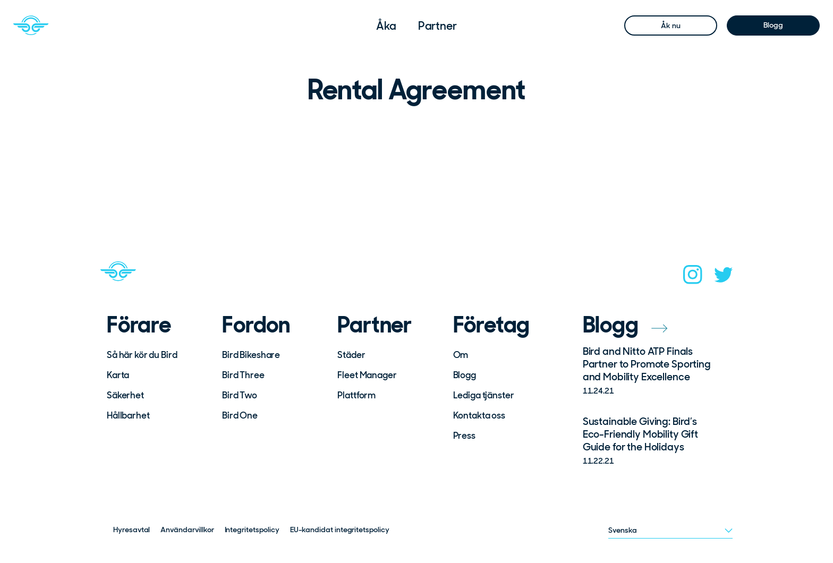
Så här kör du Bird (142, 355)
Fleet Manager (366, 375)
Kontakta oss (479, 415)
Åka (386, 26)
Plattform (356, 395)
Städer (351, 355)
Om (461, 355)
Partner (437, 26)
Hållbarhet (128, 415)
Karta (118, 375)
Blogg (773, 25)
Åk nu (670, 25)
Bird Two (239, 395)
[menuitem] (386, 25)
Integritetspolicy (252, 529)
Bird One (240, 415)
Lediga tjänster (483, 395)
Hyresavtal (131, 529)
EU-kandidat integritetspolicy (339, 529)
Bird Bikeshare (251, 355)
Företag (491, 325)
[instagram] (692, 278)
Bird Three (243, 375)
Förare (139, 325)
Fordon (256, 325)
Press (464, 435)
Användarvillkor (187, 529)
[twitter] (723, 278)
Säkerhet (125, 395)
